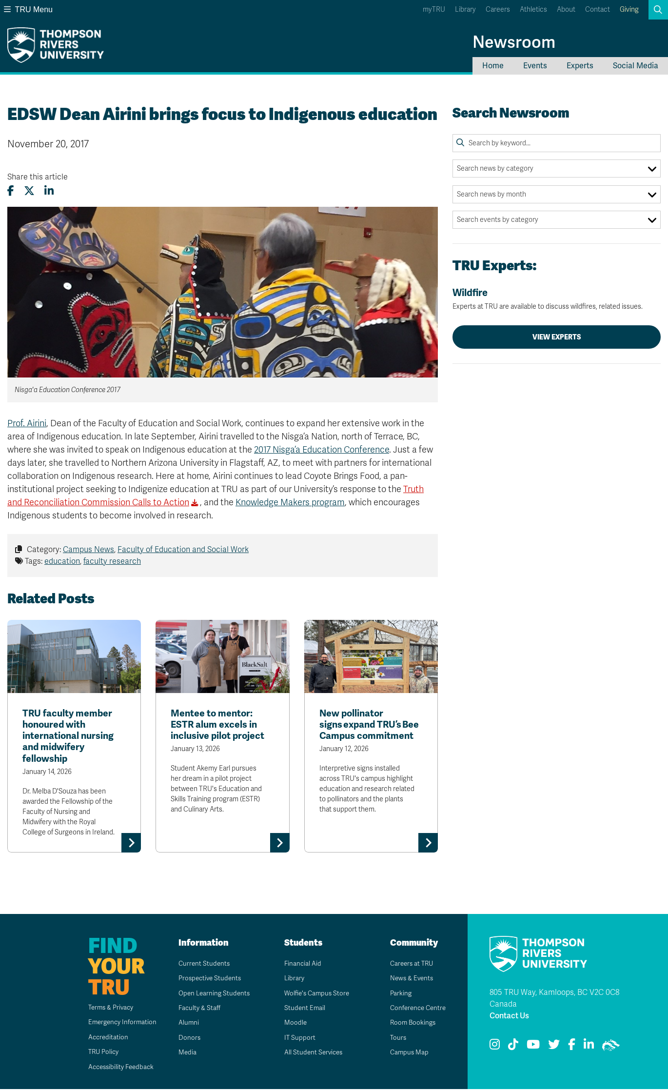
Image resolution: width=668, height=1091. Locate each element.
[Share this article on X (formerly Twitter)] (29, 191)
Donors (186, 1039)
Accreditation (101, 1038)
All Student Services (310, 1054)
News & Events (409, 980)
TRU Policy (97, 1054)
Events (535, 66)
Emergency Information (117, 1024)
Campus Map (406, 1054)
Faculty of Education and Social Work (183, 550)
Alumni (185, 1024)
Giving (629, 9)
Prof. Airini (26, 423)
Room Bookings (410, 1024)
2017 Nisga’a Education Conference (321, 449)
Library (465, 9)
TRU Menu (28, 9)
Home (493, 66)
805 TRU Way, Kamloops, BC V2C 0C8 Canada (554, 1000)
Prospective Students (208, 980)
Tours (394, 1039)
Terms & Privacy (105, 1009)
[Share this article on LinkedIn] (49, 191)
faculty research (112, 561)
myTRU (434, 9)
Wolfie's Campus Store (314, 995)
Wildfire (556, 299)
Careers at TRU (409, 965)
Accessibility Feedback (116, 1068)
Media (184, 1054)
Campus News (88, 550)
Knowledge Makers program (290, 502)
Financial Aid (299, 965)
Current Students (201, 965)
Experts (580, 66)
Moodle (291, 1024)
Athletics (533, 9)
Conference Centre (416, 1010)
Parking (397, 995)
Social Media (635, 66)
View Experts (556, 337)
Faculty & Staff (197, 1010)
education (62, 561)
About (566, 9)
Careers (498, 9)
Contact (597, 9)
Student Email (301, 1010)
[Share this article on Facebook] (10, 191)
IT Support (296, 1039)
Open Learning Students (212, 995)
